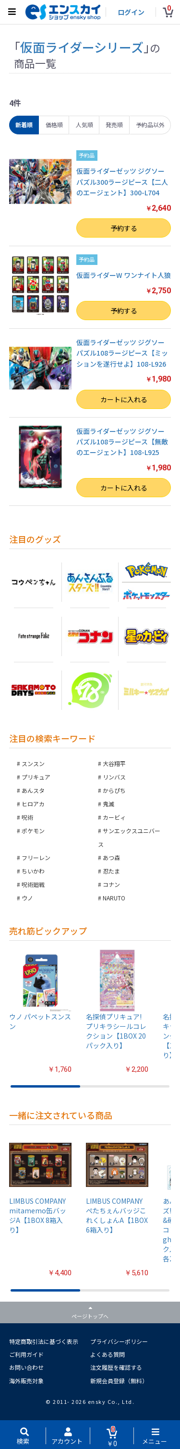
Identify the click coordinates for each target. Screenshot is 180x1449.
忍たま (111, 871)
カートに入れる (123, 399)
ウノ (27, 898)
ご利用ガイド (26, 1354)
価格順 (54, 124)
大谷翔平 (114, 763)
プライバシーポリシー (119, 1341)
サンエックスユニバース (129, 837)
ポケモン (33, 830)
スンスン (33, 763)
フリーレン (36, 857)
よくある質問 (107, 1354)
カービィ (114, 817)
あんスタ (33, 790)
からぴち (114, 790)
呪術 (27, 817)
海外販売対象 (26, 1381)
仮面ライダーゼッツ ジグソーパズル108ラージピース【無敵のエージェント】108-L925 (122, 441)
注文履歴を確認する (116, 1367)
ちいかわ (33, 871)
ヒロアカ (33, 804)
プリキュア (36, 777)
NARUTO (114, 898)
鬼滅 (108, 804)
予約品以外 (150, 124)
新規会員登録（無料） (119, 1381)
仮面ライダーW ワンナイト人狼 (123, 275)
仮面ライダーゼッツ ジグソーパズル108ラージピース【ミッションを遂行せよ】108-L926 (122, 353)
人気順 (84, 124)
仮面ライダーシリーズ (82, 47)
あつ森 (111, 857)
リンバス (114, 777)
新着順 (24, 124)
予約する (123, 228)
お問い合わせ (26, 1367)
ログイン (131, 12)
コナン (111, 884)
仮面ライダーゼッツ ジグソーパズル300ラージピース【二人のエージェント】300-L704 (122, 181)
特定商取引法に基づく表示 (43, 1341)
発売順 (114, 124)
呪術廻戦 (33, 884)
